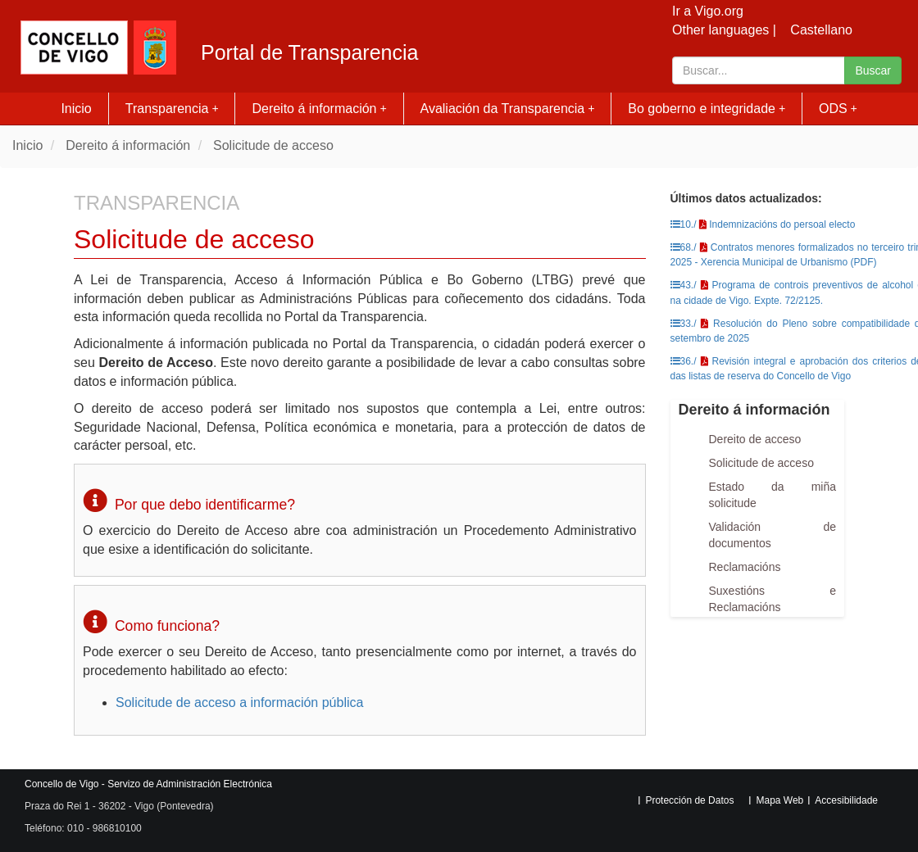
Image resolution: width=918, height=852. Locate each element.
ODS (838, 108)
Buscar (873, 70)
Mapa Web (779, 800)
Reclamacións (745, 566)
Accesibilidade (846, 800)
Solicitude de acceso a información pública (239, 702)
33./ (683, 323)
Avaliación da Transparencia (507, 108)
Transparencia (172, 108)
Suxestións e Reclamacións (773, 599)
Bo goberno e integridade (706, 108)
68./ (683, 247)
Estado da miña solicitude (773, 495)
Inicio (76, 109)
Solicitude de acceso (273, 145)
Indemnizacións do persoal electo (782, 224)
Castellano (821, 30)
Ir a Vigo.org (707, 11)
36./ (683, 361)
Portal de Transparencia (309, 53)
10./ (683, 224)
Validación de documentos (773, 535)
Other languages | (724, 30)
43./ (683, 285)
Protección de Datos (689, 800)
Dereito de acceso (755, 439)
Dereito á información (319, 108)
